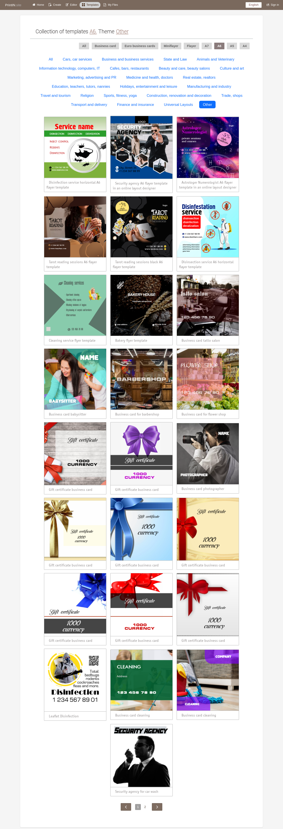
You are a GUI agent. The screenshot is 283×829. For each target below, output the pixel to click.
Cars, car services (77, 59)
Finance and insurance (135, 105)
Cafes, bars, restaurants (129, 68)
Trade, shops (232, 95)
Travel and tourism (55, 95)
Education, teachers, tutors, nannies (81, 86)
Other (207, 105)
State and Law (175, 59)
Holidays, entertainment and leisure (148, 86)
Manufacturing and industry (209, 86)
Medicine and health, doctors (149, 77)
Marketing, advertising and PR (91, 77)
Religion (87, 95)
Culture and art (232, 68)
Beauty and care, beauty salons (184, 68)
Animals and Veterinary (215, 59)
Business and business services (128, 59)
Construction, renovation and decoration (179, 95)
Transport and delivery (89, 105)
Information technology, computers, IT (69, 68)
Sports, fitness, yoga (120, 95)
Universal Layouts (178, 105)
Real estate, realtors (199, 77)
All (51, 59)
